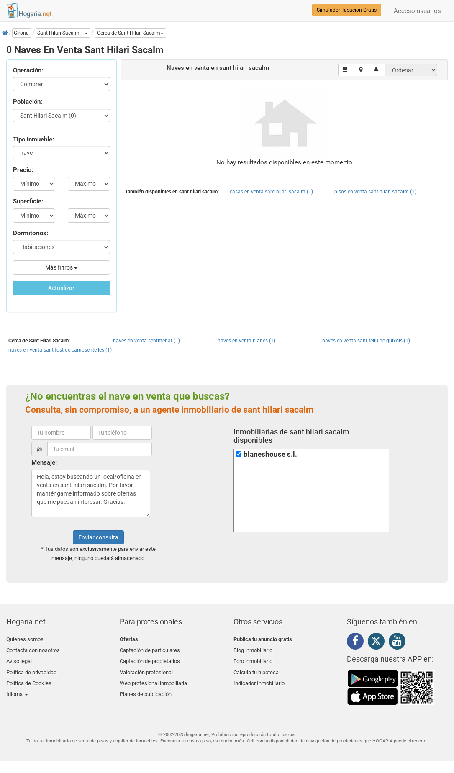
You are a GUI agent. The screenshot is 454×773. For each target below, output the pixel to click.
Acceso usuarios (417, 11)
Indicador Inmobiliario (259, 678)
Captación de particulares (150, 649)
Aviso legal (19, 659)
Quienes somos (25, 639)
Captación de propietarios (150, 659)
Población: (27, 101)
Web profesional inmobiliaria (153, 678)
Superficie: (28, 201)
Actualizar (61, 288)
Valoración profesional (146, 668)
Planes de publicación (146, 688)
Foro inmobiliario (252, 659)
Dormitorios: (30, 233)
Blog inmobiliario (252, 649)
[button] (130, 33)
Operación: (28, 70)
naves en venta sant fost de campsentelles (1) (60, 350)
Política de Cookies (28, 678)
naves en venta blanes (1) (246, 341)
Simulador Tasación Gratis (347, 10)
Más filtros (61, 267)
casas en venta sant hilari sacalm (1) (271, 192)
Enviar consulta (98, 537)
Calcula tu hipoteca (256, 668)
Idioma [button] (17, 688)
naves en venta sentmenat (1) (146, 341)
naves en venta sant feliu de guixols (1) (366, 341)
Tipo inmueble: (33, 139)
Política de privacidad (31, 668)
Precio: (23, 170)
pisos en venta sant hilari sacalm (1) (375, 192)
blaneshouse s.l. (270, 454)
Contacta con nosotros (33, 649)
